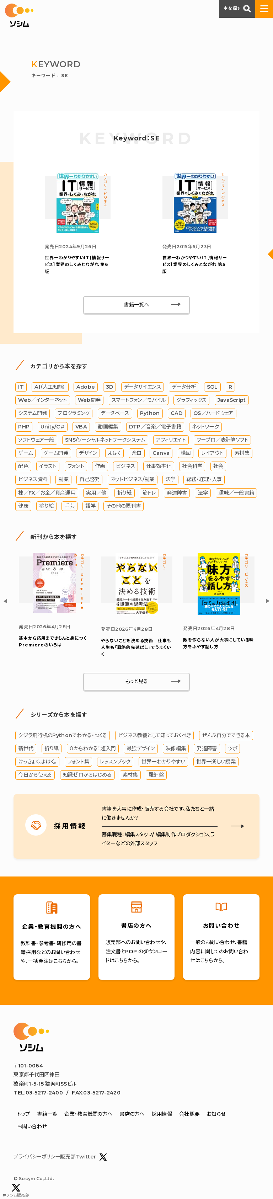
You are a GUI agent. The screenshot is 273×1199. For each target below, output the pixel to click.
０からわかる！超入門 (93, 748)
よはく (114, 453)
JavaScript (232, 400)
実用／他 (96, 493)
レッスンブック (115, 761)
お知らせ (216, 1114)
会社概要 (189, 1114)
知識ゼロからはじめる (87, 775)
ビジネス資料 (33, 479)
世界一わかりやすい (163, 761)
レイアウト (212, 453)
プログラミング (74, 413)
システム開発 (32, 413)
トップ (23, 1114)
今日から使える (35, 775)
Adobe (85, 387)
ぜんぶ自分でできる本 (226, 735)
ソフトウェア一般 (36, 440)
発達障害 (177, 493)
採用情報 (162, 1114)
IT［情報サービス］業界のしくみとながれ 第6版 (77, 264)
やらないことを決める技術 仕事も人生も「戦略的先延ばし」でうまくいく (136, 647)
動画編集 (108, 426)
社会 (218, 466)
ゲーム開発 (56, 453)
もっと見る (136, 681)
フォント (76, 466)
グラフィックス (191, 400)
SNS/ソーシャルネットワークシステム (105, 440)
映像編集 (176, 748)
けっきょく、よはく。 (37, 761)
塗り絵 (46, 506)
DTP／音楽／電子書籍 (155, 426)
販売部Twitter (83, 1157)
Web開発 (89, 400)
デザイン (88, 453)
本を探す (237, 8)
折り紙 (124, 493)
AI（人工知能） (49, 387)
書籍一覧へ (136, 305)
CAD (177, 413)
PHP (24, 426)
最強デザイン (141, 748)
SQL (212, 387)
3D (109, 387)
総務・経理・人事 (204, 479)
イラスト (48, 466)
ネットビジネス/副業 (133, 479)
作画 (100, 466)
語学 (90, 506)
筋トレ (149, 493)
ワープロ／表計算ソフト (222, 440)
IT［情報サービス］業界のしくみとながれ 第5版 (194, 264)
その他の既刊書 (123, 506)
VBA (81, 426)
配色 (23, 466)
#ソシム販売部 (16, 1191)
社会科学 (192, 466)
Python (150, 413)
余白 (137, 453)
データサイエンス (142, 387)
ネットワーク (205, 426)
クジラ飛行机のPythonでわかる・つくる (62, 735)
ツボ (232, 748)
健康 (23, 506)
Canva (161, 453)
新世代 (25, 748)
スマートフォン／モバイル (139, 400)
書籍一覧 (47, 1114)
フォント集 (78, 761)
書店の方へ (131, 1114)
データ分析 (184, 387)
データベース (115, 413)
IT (21, 387)
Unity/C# (53, 426)
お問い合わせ (32, 1126)
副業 (63, 479)
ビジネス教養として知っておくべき (154, 735)
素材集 (242, 453)
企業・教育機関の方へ (88, 1114)
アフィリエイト (171, 440)
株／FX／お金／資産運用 (46, 493)
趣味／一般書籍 (236, 493)
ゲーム (25, 453)
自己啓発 (89, 479)
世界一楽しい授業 (216, 761)
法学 (170, 479)
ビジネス (125, 466)
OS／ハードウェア (213, 413)
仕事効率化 (158, 466)
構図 (186, 453)
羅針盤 (156, 775)
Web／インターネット (42, 400)
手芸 (69, 506)
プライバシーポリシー (37, 1157)
